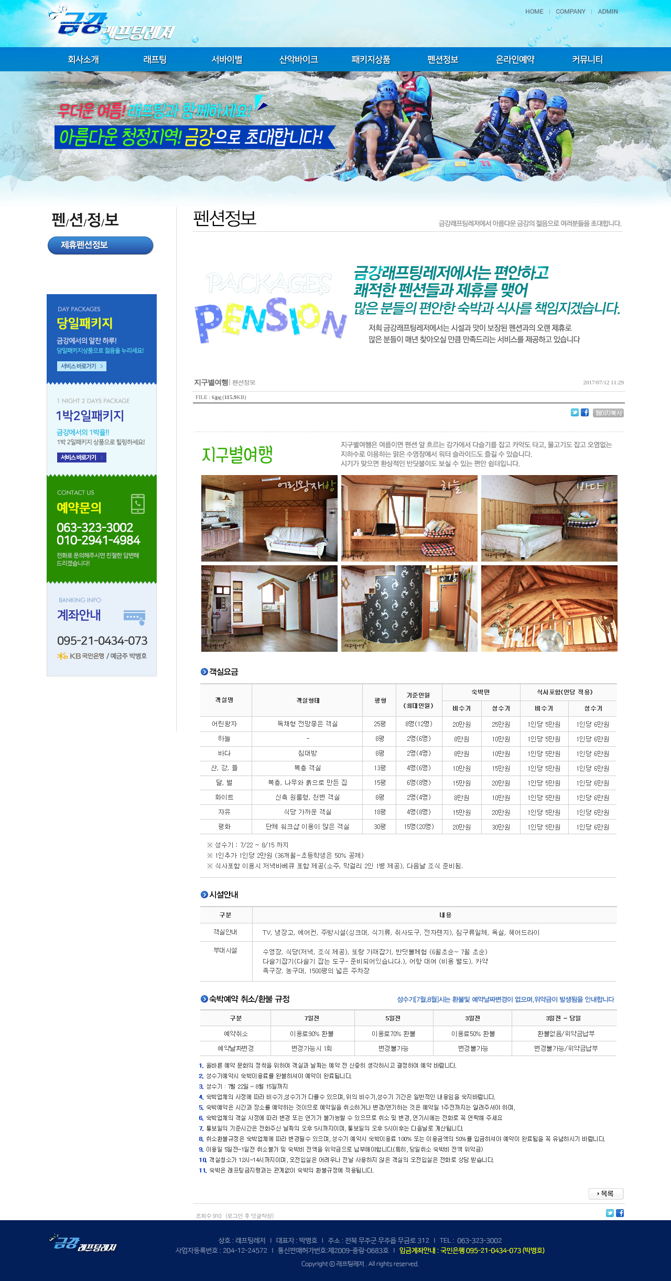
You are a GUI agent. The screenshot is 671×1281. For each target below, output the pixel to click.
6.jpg (216, 397)
